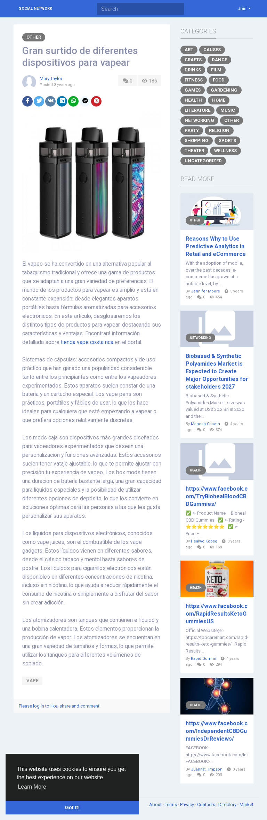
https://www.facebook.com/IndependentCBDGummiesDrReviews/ (217, 731)
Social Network (35, 8)
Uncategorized (203, 160)
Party (192, 130)
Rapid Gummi (203, 658)
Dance (219, 59)
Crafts (193, 59)
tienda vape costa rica (87, 342)
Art (189, 49)
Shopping (197, 140)
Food (219, 80)
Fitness (194, 80)
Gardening (224, 90)
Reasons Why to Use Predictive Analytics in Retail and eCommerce (216, 246)
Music (227, 110)
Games (193, 90)
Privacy (187, 804)
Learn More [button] (32, 787)
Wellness (225, 150)
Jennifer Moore (205, 291)
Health (193, 100)
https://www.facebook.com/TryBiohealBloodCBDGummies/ (217, 496)
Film (216, 69)
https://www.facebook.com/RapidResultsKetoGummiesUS (217, 614)
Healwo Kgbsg (204, 541)
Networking (199, 120)
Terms (171, 804)
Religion (219, 130)
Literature (197, 110)
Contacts (206, 804)
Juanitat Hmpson (206, 769)
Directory (227, 804)
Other (33, 37)
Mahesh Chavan (205, 424)
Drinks (193, 69)
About (156, 804)
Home (218, 100)
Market (246, 804)
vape (32, 680)
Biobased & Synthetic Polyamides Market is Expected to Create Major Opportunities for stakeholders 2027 (217, 371)
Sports (227, 140)
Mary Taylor (51, 78)
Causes (212, 49)
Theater (194, 150)
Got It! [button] (72, 807)
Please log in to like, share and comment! (59, 706)
